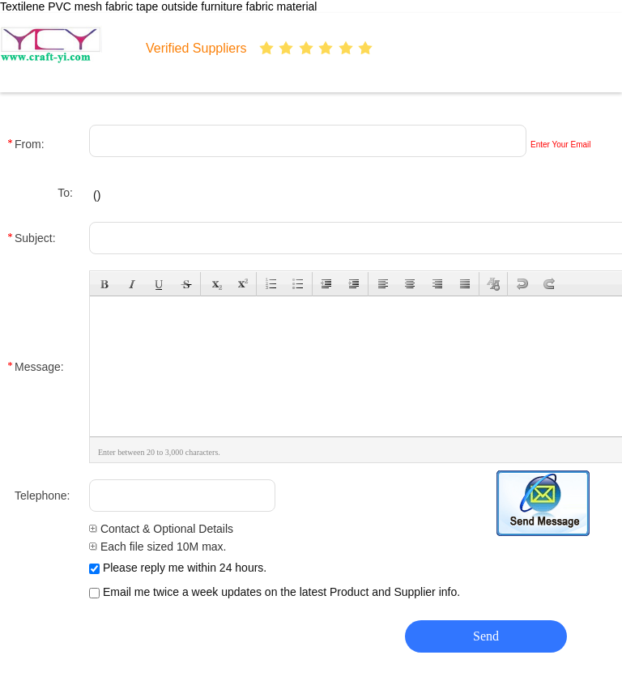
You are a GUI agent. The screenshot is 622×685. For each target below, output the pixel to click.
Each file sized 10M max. (158, 546)
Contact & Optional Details (161, 528)
